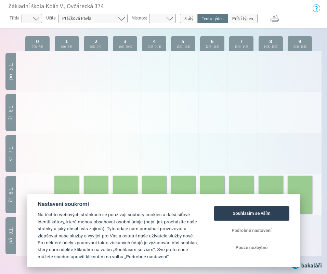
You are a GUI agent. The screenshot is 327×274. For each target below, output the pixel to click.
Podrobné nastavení (252, 230)
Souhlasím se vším (252, 213)
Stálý (188, 19)
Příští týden (242, 19)
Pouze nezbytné (252, 247)
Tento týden (213, 19)
